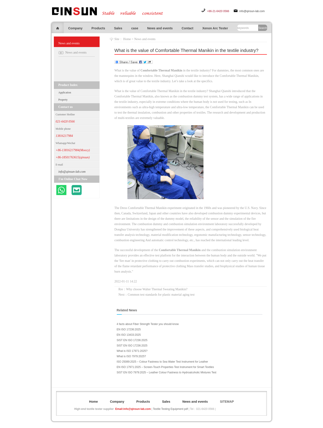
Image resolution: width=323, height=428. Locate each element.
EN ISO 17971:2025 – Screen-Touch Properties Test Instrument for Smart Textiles (165, 367)
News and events (160, 28)
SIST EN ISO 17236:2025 (132, 340)
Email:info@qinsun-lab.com (133, 409)
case (134, 28)
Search (262, 28)
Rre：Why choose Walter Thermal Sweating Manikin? (152, 289)
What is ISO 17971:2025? (132, 351)
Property (63, 99)
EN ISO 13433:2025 (129, 334)
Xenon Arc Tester (215, 28)
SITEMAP (227, 401)
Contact (187, 28)
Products (98, 28)
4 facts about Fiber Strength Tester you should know (148, 324)
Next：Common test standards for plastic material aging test (156, 294)
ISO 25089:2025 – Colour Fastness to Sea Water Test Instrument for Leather (162, 361)
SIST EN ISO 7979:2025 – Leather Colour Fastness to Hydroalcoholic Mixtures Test (166, 372)
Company (75, 28)
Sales (118, 28)
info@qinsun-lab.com (252, 11)
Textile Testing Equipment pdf (170, 409)
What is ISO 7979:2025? (131, 356)
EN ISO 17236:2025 (129, 329)
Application (64, 92)
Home (127, 39)
